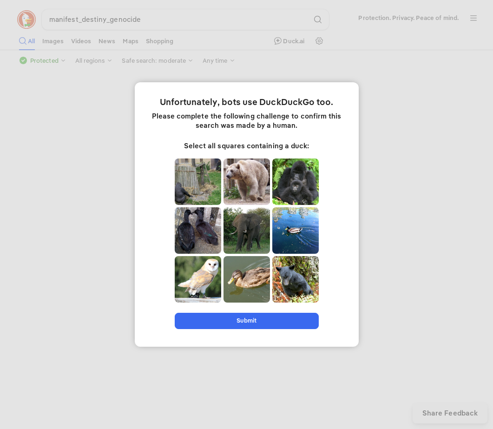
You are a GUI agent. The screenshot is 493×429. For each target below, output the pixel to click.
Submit (246, 320)
